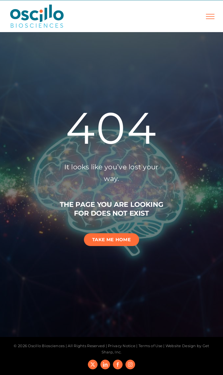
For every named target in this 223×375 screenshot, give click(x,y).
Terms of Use (150, 345)
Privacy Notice (121, 345)
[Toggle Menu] (210, 16)
